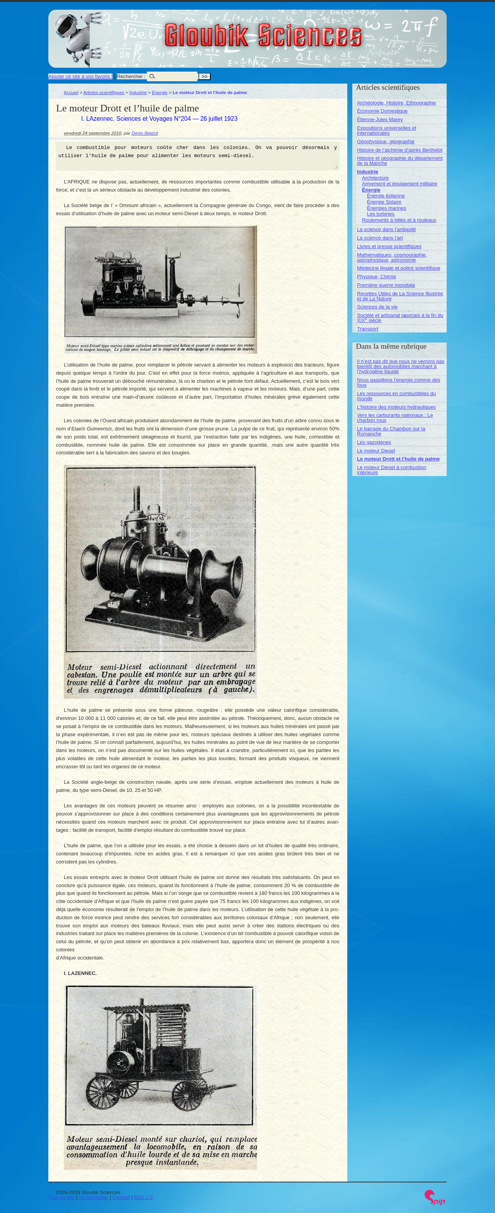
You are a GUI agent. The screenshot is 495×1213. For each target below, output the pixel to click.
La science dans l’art (380, 238)
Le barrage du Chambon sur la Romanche (391, 431)
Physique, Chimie (376, 276)
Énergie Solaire (384, 202)
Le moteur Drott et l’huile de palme (398, 459)
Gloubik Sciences (307, 30)
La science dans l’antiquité (386, 229)
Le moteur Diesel (376, 451)
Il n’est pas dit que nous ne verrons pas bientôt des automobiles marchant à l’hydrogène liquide (400, 366)
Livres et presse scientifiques (389, 246)
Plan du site (61, 1197)
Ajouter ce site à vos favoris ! (80, 76)
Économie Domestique (382, 111)
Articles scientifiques (103, 92)
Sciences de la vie (377, 307)
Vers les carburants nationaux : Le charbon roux (395, 417)
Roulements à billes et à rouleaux (399, 220)
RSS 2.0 (143, 1197)
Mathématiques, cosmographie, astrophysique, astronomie (392, 257)
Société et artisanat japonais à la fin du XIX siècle (400, 317)
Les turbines (380, 214)
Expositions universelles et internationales (386, 130)
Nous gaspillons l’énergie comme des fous (398, 382)
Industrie (138, 92)
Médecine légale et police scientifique (398, 268)
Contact (121, 1197)
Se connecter (94, 1197)
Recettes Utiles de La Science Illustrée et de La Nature (400, 296)
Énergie (159, 92)
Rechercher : (131, 76)
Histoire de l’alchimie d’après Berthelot (399, 150)
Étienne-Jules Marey (380, 119)
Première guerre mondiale (386, 285)
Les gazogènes (374, 442)
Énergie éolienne (386, 196)
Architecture (375, 178)
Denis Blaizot (144, 132)
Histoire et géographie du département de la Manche (400, 160)
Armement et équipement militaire (399, 184)
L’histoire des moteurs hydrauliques (396, 407)
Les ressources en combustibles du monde (396, 396)
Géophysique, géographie (386, 141)
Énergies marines (386, 208)
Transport (367, 329)
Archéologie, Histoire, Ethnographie (396, 103)
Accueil (71, 92)
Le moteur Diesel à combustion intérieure (391, 469)
